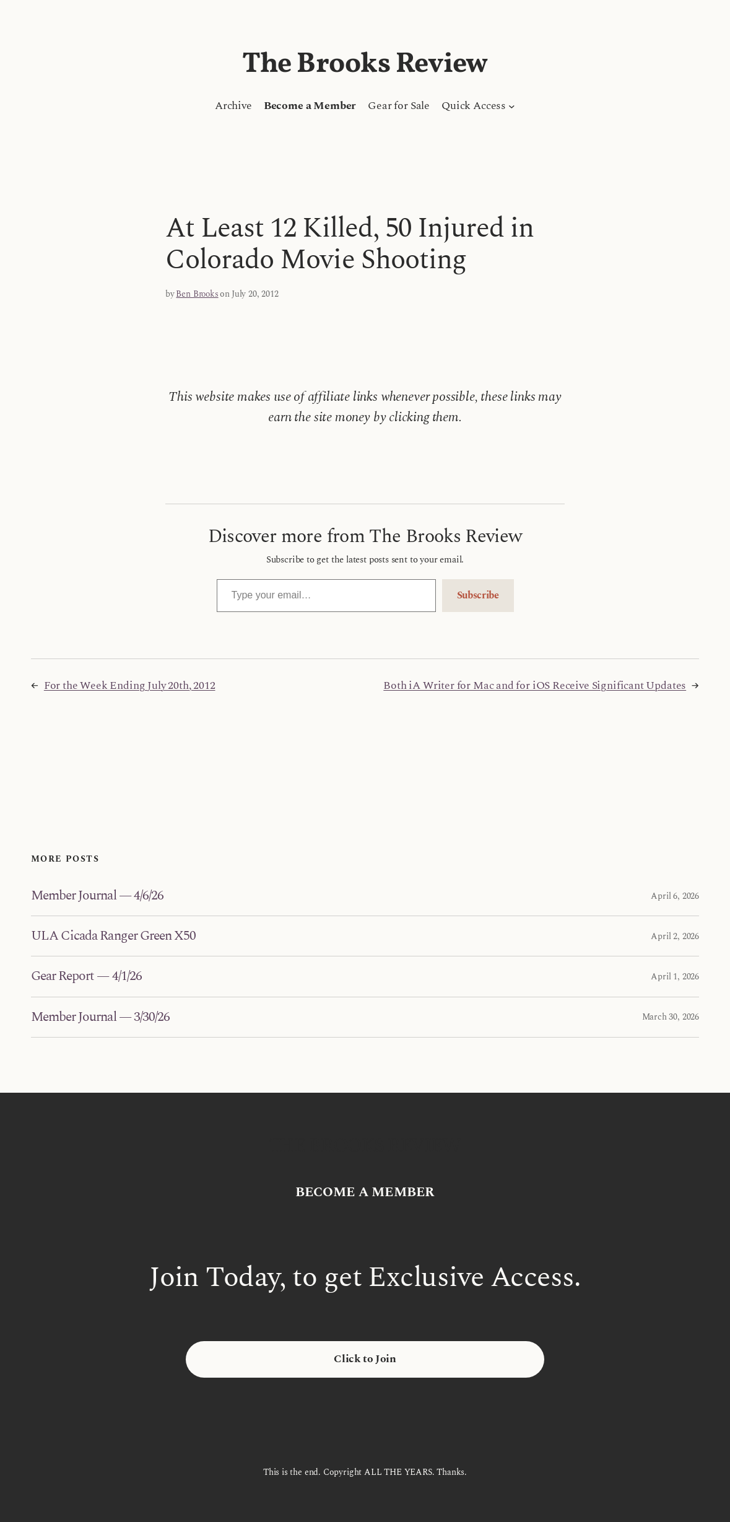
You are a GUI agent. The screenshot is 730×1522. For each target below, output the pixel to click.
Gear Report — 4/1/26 (86, 976)
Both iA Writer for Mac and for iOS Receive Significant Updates (534, 685)
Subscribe (478, 595)
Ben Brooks (197, 293)
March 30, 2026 (670, 1016)
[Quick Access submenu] (511, 106)
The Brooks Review (365, 64)
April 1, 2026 (675, 976)
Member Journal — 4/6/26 (97, 895)
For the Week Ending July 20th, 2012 (129, 685)
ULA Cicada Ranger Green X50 (113, 936)
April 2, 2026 (675, 936)
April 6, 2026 (675, 896)
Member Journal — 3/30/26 (100, 1017)
